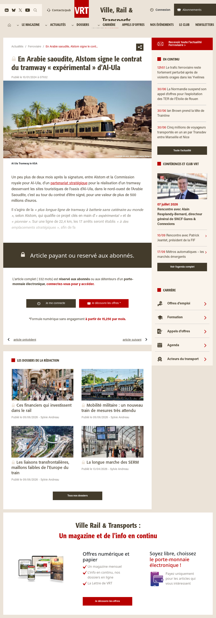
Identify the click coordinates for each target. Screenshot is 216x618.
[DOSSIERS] (85, 25)
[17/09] (181, 254)
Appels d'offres (178, 331)
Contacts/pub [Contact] (59, 10)
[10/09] (181, 238)
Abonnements (189, 10)
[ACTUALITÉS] (58, 25)
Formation (175, 317)
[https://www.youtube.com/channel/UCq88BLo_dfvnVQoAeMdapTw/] (27, 10)
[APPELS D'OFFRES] (133, 25)
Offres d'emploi (178, 303)
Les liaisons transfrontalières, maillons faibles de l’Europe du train (40, 467)
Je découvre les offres (107, 601)
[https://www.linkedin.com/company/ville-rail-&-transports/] (7, 10)
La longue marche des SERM (113, 462)
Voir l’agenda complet (182, 267)
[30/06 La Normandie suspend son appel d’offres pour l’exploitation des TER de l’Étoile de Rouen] (182, 94)
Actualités (17, 46)
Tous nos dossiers (77, 496)
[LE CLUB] (184, 25)
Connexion (160, 10)
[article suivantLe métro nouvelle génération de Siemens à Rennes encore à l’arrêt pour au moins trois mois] (117, 339)
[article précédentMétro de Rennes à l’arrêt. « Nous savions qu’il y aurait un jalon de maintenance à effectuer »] (37, 339)
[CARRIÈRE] (110, 25)
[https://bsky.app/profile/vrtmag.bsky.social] (13, 10)
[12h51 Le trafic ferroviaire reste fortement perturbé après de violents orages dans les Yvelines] (182, 72)
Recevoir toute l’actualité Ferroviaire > (185, 44)
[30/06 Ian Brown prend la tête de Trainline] (182, 113)
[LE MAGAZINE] (31, 25)
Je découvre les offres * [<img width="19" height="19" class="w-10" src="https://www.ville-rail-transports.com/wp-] (104, 303)
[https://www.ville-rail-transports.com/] (9, 25)
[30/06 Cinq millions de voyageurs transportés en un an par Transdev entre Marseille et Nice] (182, 132)
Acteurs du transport (183, 359)
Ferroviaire (34, 46)
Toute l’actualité (182, 150)
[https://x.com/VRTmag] (20, 10)
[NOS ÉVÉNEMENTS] (162, 25)
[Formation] (205, 317)
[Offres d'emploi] (205, 303)
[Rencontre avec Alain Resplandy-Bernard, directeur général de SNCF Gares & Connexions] (182, 218)
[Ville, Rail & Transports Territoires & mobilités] (107, 9)
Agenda (173, 345)
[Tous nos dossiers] (77, 495)
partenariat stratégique (69, 183)
